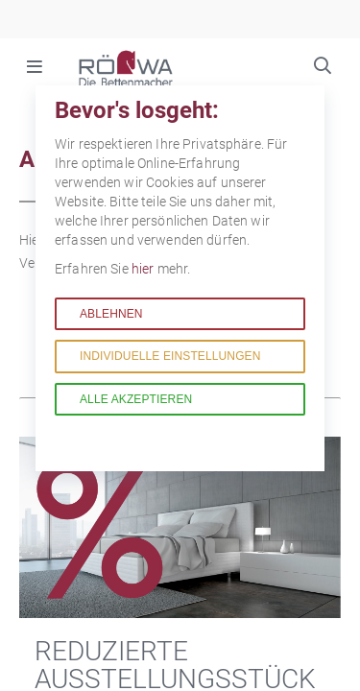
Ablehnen (111, 314)
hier (144, 268)
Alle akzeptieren (136, 399)
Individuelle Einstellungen (170, 356)
